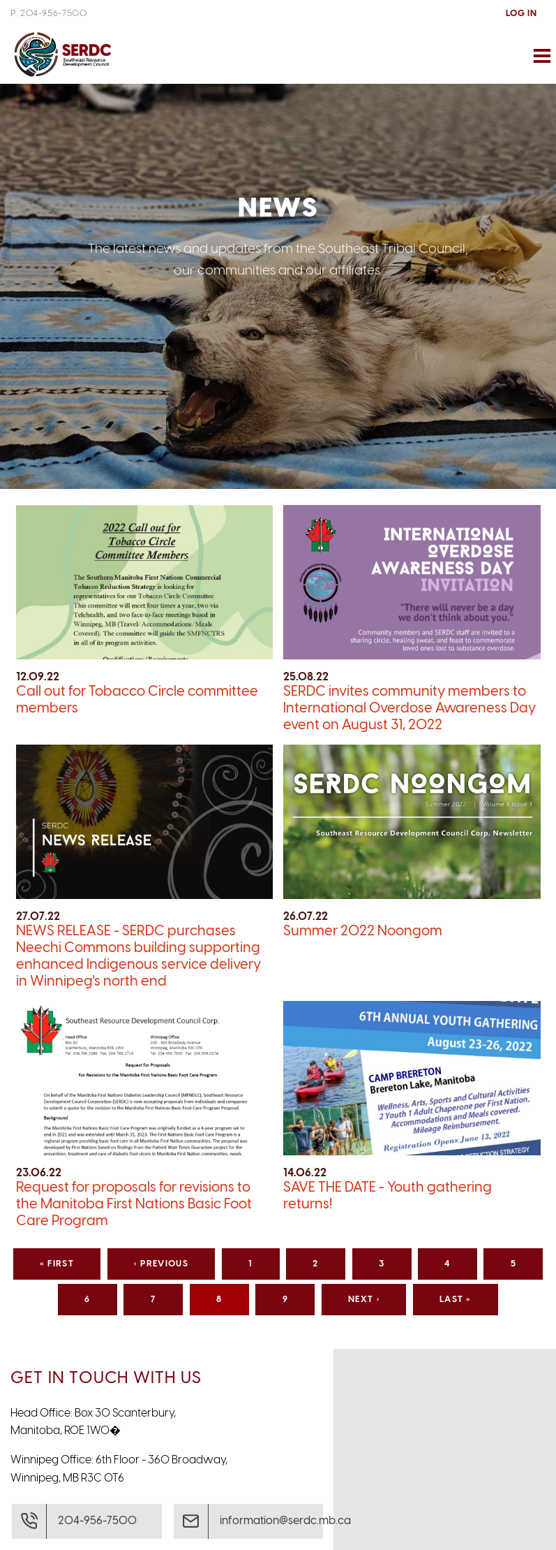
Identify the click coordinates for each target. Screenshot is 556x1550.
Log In (521, 13)
